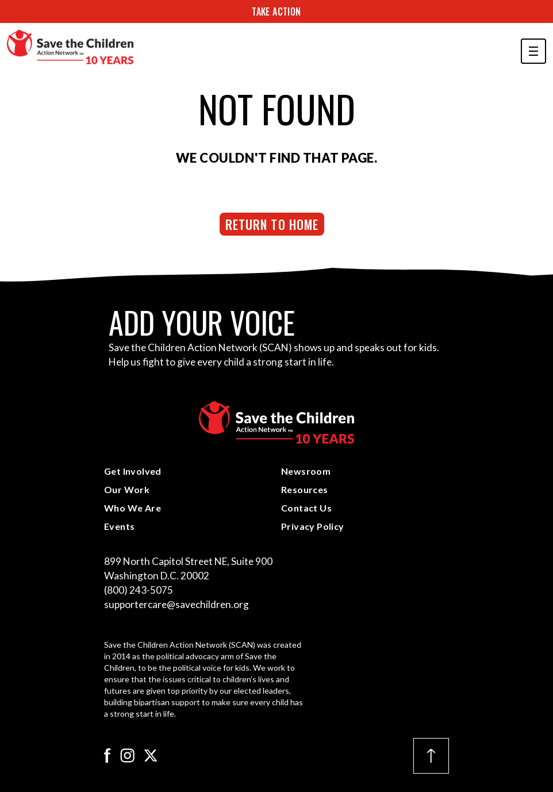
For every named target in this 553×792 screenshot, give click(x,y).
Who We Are (132, 507)
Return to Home (271, 224)
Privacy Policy (312, 526)
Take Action (276, 11)
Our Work (126, 489)
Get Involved (133, 471)
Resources (304, 489)
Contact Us (306, 507)
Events (119, 526)
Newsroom (306, 471)
